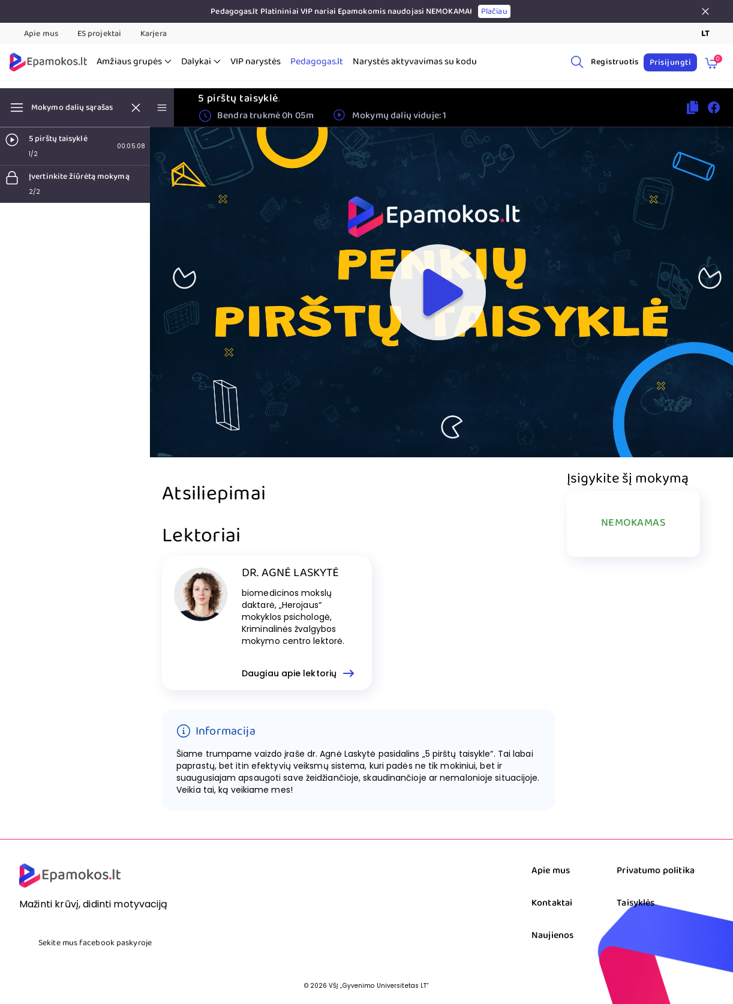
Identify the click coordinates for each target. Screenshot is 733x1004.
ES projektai (99, 34)
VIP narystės (255, 62)
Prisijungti (670, 62)
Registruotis (615, 61)
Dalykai (201, 62)
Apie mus (41, 34)
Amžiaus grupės (134, 62)
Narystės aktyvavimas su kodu (415, 62)
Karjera (153, 34)
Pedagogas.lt (316, 62)
